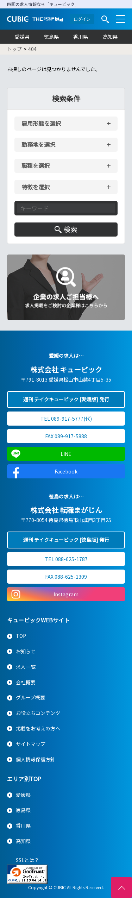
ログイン (82, 19)
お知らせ (26, 651)
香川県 (80, 36)
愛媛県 (21, 36)
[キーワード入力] (66, 208)
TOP (21, 635)
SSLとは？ (27, 860)
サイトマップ (30, 743)
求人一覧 (26, 666)
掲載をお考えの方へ (38, 728)
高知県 (110, 36)
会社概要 (26, 682)
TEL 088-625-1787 (66, 559)
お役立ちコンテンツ (38, 712)
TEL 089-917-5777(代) (66, 418)
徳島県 (51, 36)
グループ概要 (30, 697)
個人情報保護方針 (35, 759)
